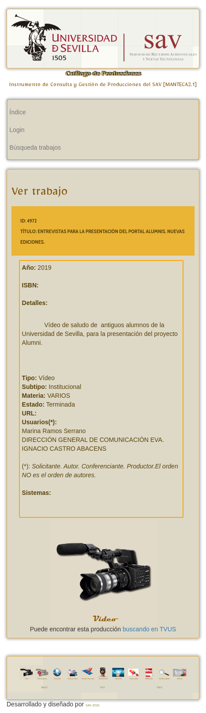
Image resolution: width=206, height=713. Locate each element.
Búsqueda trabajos (35, 147)
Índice (17, 112)
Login (16, 129)
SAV (102, 688)
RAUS (44, 688)
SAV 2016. (93, 705)
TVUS (159, 688)
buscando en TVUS (149, 629)
